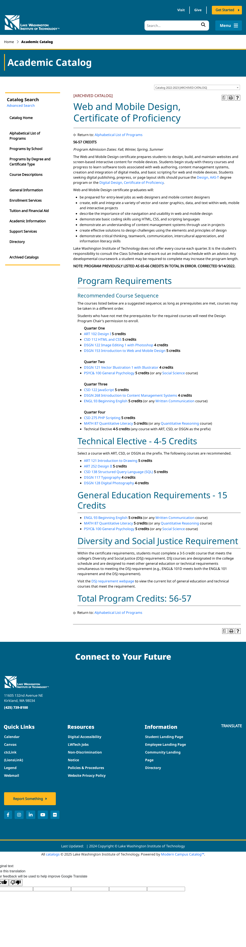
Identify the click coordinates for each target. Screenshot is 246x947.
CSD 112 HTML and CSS (102, 339)
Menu (228, 25)
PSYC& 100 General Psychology (109, 372)
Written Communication (174, 400)
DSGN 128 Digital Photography (109, 482)
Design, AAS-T (208, 177)
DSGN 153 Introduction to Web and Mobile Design (125, 350)
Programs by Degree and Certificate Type (29, 161)
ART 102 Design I (97, 333)
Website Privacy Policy (87, 775)
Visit (179, 10)
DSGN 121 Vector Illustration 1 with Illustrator (121, 367)
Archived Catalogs (24, 257)
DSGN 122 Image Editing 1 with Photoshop (118, 344)
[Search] (176, 25)
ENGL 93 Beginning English (106, 400)
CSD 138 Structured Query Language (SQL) (118, 471)
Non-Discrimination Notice (85, 756)
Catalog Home (21, 117)
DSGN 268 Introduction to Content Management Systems (130, 395)
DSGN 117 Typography (102, 477)
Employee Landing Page (165, 744)
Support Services (23, 231)
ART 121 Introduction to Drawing (110, 460)
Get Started (225, 10)
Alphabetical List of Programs (24, 136)
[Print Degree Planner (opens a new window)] (224, 97)
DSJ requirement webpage (112, 581)
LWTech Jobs (78, 744)
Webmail (11, 775)
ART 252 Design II (98, 466)
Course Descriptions (26, 174)
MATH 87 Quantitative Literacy (108, 423)
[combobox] (197, 87)
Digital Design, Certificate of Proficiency (131, 182)
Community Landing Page (163, 756)
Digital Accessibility (84, 736)
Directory (17, 241)
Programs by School (25, 148)
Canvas (10, 744)
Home (9, 41)
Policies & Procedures (86, 767)
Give (197, 10)
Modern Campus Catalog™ (182, 854)
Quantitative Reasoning (180, 423)
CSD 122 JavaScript (99, 389)
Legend (10, 767)
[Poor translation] (16, 882)
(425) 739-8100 (16, 707)
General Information (26, 189)
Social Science (173, 372)
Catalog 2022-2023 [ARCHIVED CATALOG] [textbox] (181, 87)
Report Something (28, 798)
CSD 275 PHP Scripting (102, 417)
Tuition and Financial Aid (29, 210)
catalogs (53, 854)
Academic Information (27, 220)
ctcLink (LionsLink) (13, 756)
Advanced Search (21, 105)
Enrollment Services (25, 200)
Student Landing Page (164, 736)
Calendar (12, 736)
